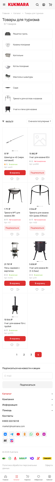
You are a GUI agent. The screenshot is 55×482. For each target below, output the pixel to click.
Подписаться (27, 384)
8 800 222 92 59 (10, 421)
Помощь (7, 410)
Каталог (7, 393)
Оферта (49, 465)
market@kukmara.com (13, 426)
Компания (8, 399)
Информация (9, 404)
